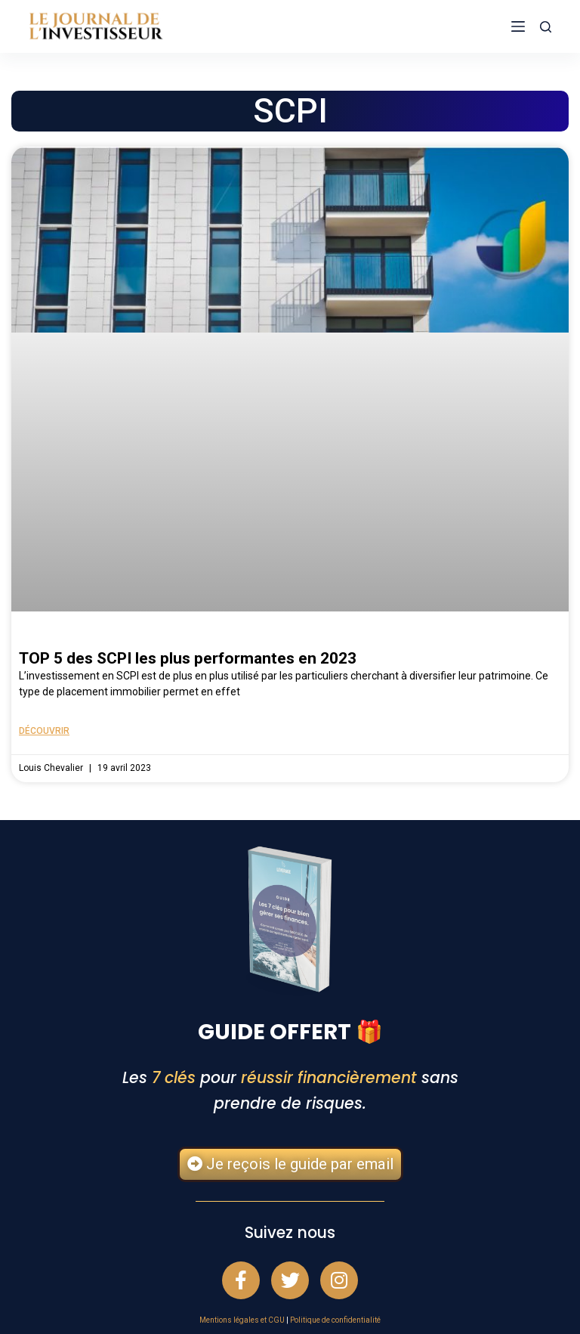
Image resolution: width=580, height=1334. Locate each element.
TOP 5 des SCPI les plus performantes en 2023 (187, 658)
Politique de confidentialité (335, 1320)
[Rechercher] (545, 26)
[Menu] (518, 26)
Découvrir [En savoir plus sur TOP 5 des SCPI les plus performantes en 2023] (44, 731)
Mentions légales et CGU (242, 1320)
